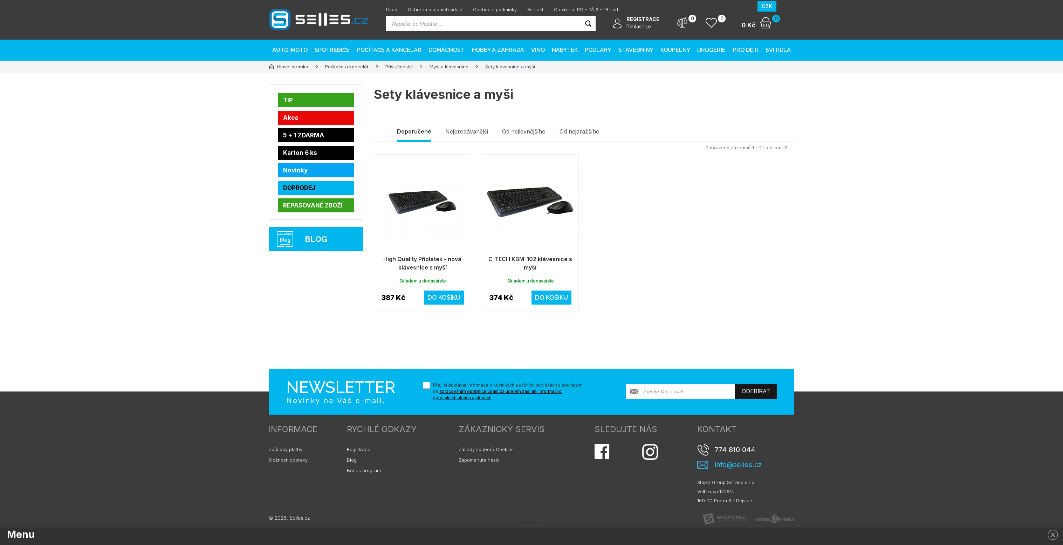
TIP (288, 100)
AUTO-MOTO (290, 50)
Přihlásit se (638, 26)
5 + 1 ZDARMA (303, 135)
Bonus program (364, 470)
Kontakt (535, 9)
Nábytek (565, 50)
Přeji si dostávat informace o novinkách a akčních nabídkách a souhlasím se (508, 391)
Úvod (391, 9)
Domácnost (446, 50)
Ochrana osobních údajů (435, 9)
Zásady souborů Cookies (486, 449)
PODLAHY (598, 50)
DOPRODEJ (299, 187)
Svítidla (778, 50)
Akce (291, 117)
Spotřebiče (332, 50)
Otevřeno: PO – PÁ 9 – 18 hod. (586, 9)
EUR (785, 6)
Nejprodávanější (466, 131)
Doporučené (414, 131)
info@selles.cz (738, 465)
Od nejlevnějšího (524, 131)
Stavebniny (635, 50)
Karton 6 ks (300, 152)
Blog (352, 460)
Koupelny (675, 50)
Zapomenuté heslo (479, 460)
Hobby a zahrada (498, 50)
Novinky (295, 170)
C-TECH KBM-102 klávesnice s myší (530, 263)
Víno (538, 50)
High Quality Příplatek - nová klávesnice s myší (422, 263)
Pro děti (746, 50)
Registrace (358, 449)
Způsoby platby (285, 449)
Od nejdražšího (579, 131)
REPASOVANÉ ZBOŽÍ (313, 205)
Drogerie (711, 50)
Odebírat (756, 391)
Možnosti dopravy (288, 460)
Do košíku (443, 297)
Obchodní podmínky (495, 9)
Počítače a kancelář (389, 50)
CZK (767, 6)
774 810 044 (735, 449)
